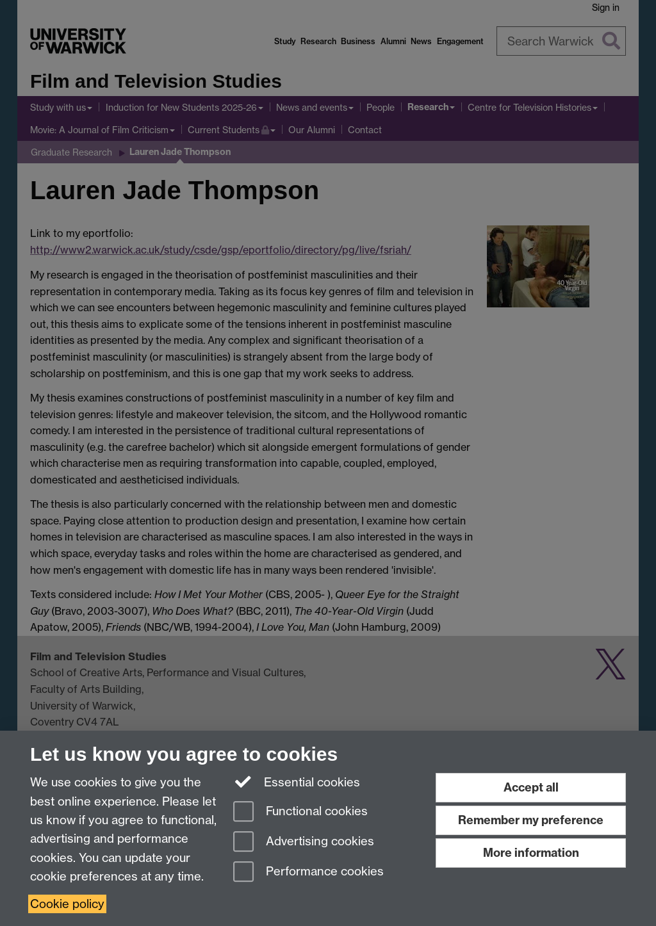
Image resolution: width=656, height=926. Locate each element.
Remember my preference (530, 820)
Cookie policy (67, 904)
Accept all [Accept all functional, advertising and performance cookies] (531, 787)
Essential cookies (297, 781)
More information (531, 852)
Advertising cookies (303, 842)
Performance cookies (308, 872)
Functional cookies (300, 812)
